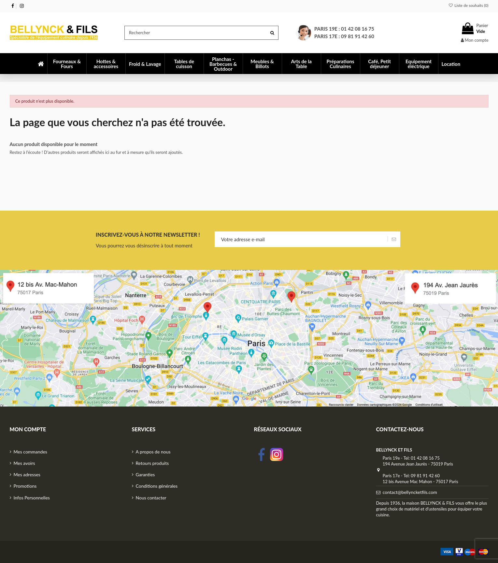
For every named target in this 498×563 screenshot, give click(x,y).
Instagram (276, 454)
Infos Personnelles (32, 497)
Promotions (25, 486)
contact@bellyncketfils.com (410, 492)
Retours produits (152, 463)
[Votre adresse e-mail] (301, 239)
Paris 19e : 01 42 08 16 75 (344, 29)
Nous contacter (151, 497)
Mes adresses (27, 474)
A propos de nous (153, 451)
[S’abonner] (394, 239)
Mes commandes (30, 451)
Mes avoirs (24, 463)
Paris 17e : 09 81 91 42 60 (344, 36)
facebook (261, 454)
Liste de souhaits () (468, 5)
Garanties (145, 474)
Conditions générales (157, 486)
